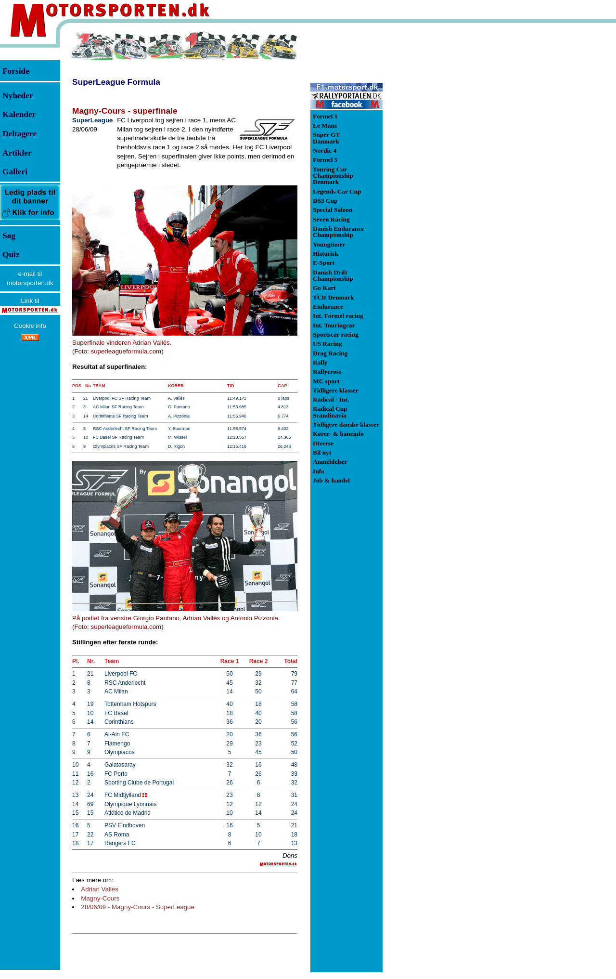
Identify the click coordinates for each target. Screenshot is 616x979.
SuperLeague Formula (116, 82)
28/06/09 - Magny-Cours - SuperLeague (137, 907)
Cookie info (30, 325)
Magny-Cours (100, 898)
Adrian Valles (99, 889)
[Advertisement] (433, 175)
